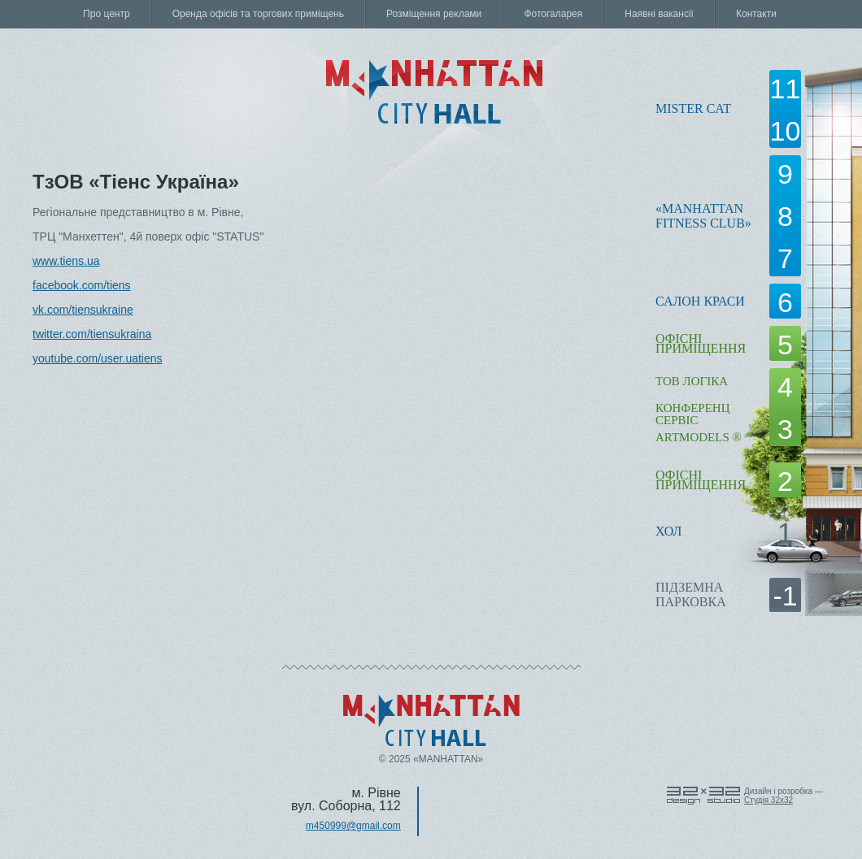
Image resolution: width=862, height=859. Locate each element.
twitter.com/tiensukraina (92, 334)
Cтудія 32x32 (768, 800)
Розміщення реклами (433, 14)
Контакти (756, 14)
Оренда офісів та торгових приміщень (258, 14)
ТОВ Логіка (691, 381)
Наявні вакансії (659, 14)
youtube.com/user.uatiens (98, 358)
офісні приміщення (700, 343)
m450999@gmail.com (353, 825)
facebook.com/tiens (82, 285)
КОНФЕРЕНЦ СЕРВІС (692, 414)
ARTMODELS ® (698, 437)
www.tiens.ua (66, 260)
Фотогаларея (553, 14)
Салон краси (700, 301)
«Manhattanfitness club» (703, 216)
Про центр (106, 14)
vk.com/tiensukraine (83, 309)
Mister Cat (693, 108)
